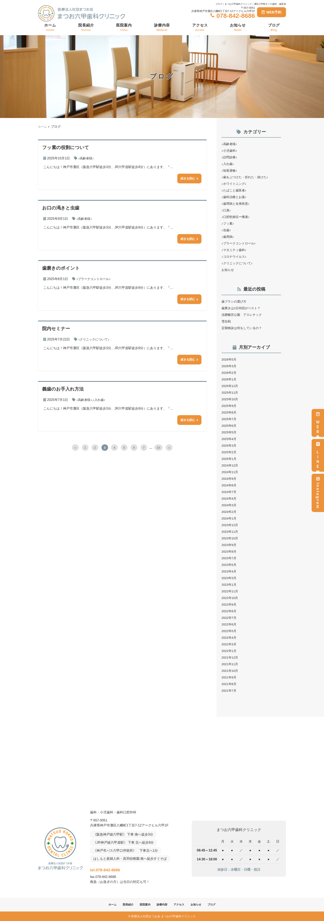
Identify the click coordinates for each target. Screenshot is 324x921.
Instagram (318, 493)
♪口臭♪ (226, 210)
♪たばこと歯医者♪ (235, 190)
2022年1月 (229, 651)
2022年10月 (230, 598)
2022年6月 (229, 624)
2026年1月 (229, 379)
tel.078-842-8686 (117, 869)
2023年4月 (229, 571)
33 (158, 450)
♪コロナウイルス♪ (235, 256)
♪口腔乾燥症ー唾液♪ (236, 217)
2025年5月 (229, 432)
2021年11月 (230, 664)
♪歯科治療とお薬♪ (235, 197)
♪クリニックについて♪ (94, 341)
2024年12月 (230, 465)
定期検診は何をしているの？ (243, 328)
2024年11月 (230, 472)
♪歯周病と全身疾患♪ (236, 203)
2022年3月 (229, 644)
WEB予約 (272, 12)
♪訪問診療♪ (230, 157)
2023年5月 (229, 564)
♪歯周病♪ (228, 236)
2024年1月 (229, 518)
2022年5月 (229, 631)
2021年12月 (230, 657)
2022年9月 (229, 604)
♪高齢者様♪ (86, 158)
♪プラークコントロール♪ (94, 280)
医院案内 (124, 27)
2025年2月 (229, 452)
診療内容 (162, 27)
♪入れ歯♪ (100, 402)
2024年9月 (229, 478)
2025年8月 (229, 412)
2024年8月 (229, 485)
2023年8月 (229, 551)
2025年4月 (229, 439)
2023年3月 (229, 578)
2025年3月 (229, 445)
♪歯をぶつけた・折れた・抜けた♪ (246, 177)
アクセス (200, 27)
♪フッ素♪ (228, 223)
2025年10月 (230, 399)
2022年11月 (230, 591)
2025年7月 (229, 419)
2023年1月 (229, 584)
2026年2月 (229, 372)
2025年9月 (229, 406)
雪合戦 (226, 321)
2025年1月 (229, 458)
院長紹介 (86, 27)
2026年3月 (229, 366)
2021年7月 (229, 690)
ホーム (50, 27)
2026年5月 (229, 359)
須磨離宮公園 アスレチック (243, 314)
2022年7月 (229, 617)
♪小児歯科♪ (230, 150)
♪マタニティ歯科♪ (235, 250)
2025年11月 (230, 392)
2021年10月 (230, 670)
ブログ (274, 27)
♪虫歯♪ (226, 230)
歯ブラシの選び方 (235, 301)
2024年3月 (229, 505)
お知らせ (238, 27)
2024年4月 (229, 498)
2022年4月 (229, 637)
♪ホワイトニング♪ (235, 183)
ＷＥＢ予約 (318, 423)
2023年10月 (230, 538)
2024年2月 (229, 511)
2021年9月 (229, 677)
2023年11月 (230, 531)
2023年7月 (229, 558)
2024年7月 (229, 492)
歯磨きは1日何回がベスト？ (242, 308)
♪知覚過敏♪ (230, 170)
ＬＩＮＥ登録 (318, 455)
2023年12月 (230, 525)
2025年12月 (230, 386)
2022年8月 (229, 611)
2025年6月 (229, 425)
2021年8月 (229, 684)
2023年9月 (229, 545)
